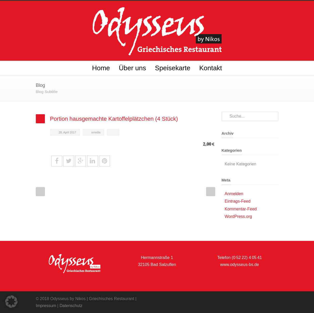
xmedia (95, 132)
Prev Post (40, 191)
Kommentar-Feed (241, 209)
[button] (11, 301)
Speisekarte (172, 68)
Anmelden (234, 194)
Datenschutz (71, 305)
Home (101, 68)
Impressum (46, 305)
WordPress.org (238, 216)
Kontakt (210, 68)
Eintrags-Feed (238, 201)
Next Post (210, 191)
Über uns (132, 68)
